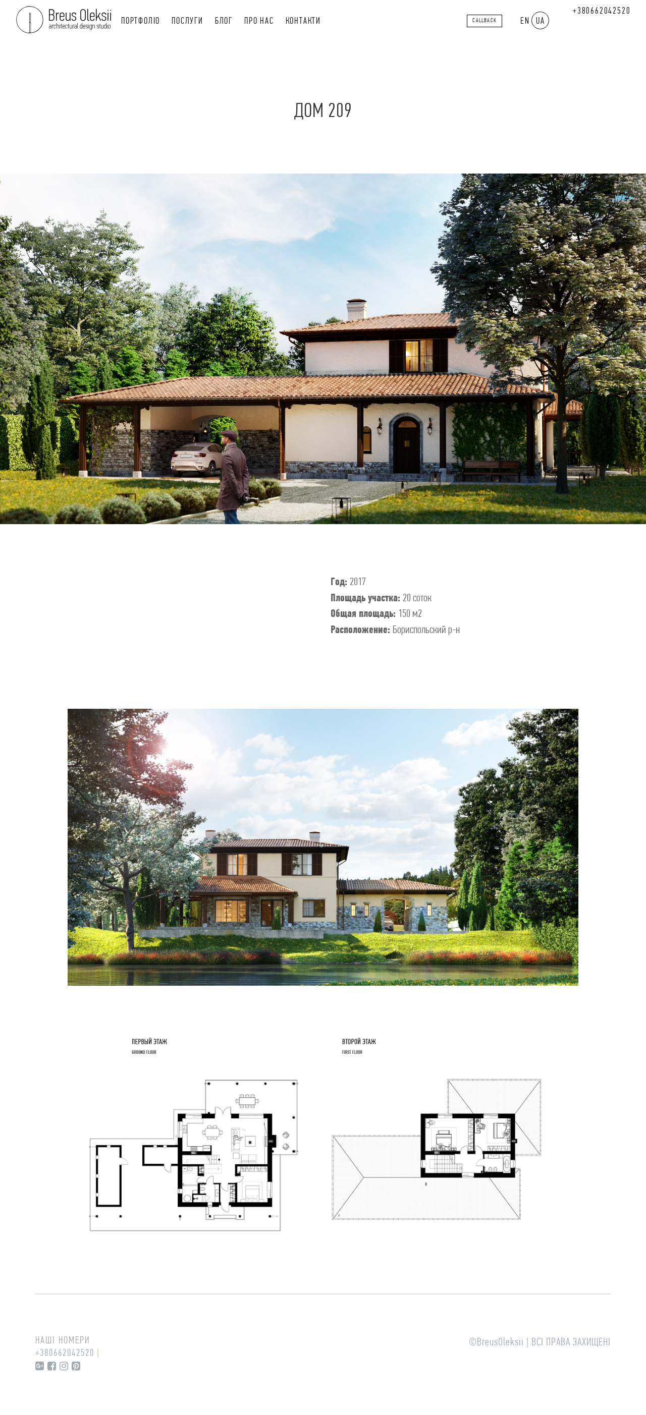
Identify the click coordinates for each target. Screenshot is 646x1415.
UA (540, 21)
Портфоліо (140, 21)
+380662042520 (601, 11)
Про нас (259, 21)
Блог (224, 21)
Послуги (187, 21)
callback (484, 21)
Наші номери (62, 1341)
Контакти (303, 21)
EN (525, 21)
